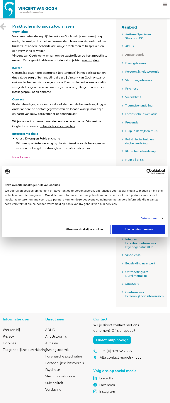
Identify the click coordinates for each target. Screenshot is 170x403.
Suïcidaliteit (133, 97)
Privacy (8, 336)
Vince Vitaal (133, 255)
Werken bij (11, 330)
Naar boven (21, 157)
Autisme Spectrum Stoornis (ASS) (138, 36)
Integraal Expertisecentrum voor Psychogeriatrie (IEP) (141, 243)
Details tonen (149, 218)
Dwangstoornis (135, 63)
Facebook (107, 385)
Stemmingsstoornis (138, 80)
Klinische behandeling (140, 151)
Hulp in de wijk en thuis (141, 131)
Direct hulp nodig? (112, 340)
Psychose (131, 88)
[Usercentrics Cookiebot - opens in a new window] (149, 171)
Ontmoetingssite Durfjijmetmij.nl (136, 274)
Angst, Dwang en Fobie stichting (38, 138)
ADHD (129, 46)
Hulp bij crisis (134, 159)
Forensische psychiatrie (141, 114)
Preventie (131, 122)
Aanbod (129, 27)
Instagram (107, 391)
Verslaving (53, 389)
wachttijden (90, 60)
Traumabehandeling (138, 105)
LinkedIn (106, 378)
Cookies (9, 343)
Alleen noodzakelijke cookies (84, 229)
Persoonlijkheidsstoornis (142, 71)
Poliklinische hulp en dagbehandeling (139, 141)
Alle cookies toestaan (139, 229)
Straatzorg (132, 283)
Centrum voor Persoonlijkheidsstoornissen (144, 294)
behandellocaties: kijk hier (57, 126)
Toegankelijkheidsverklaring (25, 350)
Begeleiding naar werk (140, 263)
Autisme (51, 343)
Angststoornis (134, 54)
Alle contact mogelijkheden (122, 357)
